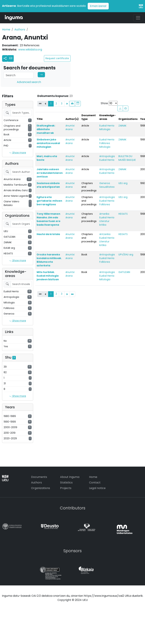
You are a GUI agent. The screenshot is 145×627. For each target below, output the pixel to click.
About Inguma (69, 477)
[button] (11, 58)
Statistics (66, 483)
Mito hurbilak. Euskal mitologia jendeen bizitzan (48, 275)
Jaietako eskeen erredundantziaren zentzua (50, 173)
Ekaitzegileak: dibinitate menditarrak (46, 129)
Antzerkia (104, 234)
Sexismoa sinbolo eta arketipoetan (48, 185)
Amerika (104, 214)
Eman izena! (98, 6)
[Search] (18, 75)
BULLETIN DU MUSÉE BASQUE (127, 158)
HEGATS (123, 214)
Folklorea (104, 143)
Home (6, 29)
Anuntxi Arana (69, 127)
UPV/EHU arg (125, 254)
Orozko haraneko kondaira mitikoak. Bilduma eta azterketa (49, 260)
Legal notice (97, 488)
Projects (65, 488)
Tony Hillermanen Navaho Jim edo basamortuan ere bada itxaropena (48, 219)
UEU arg (122, 183)
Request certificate (57, 58)
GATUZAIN (124, 272)
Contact (95, 483)
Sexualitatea (106, 187)
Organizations (40, 488)
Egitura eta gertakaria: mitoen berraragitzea (49, 200)
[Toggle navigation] (138, 17)
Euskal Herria (106, 125)
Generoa (104, 183)
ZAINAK (122, 125)
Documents (39, 477)
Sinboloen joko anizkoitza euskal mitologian (48, 143)
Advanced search (29, 82)
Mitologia (104, 129)
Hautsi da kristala (48, 234)
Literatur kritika (104, 223)
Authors (19, 29)
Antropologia (107, 156)
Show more (17, 153)
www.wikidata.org (30, 49)
